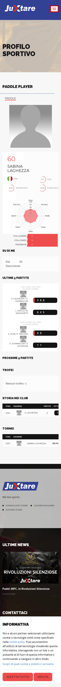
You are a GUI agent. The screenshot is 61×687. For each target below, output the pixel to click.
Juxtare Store (14, 510)
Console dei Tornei (17, 505)
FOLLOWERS (20, 236)
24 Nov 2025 (8, 594)
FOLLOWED (20, 240)
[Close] (28, 664)
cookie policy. (17, 642)
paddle (10, 98)
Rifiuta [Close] (43, 677)
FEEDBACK (21, 244)
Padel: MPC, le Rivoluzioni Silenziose (26, 589)
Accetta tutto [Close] (18, 677)
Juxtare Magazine (44, 505)
